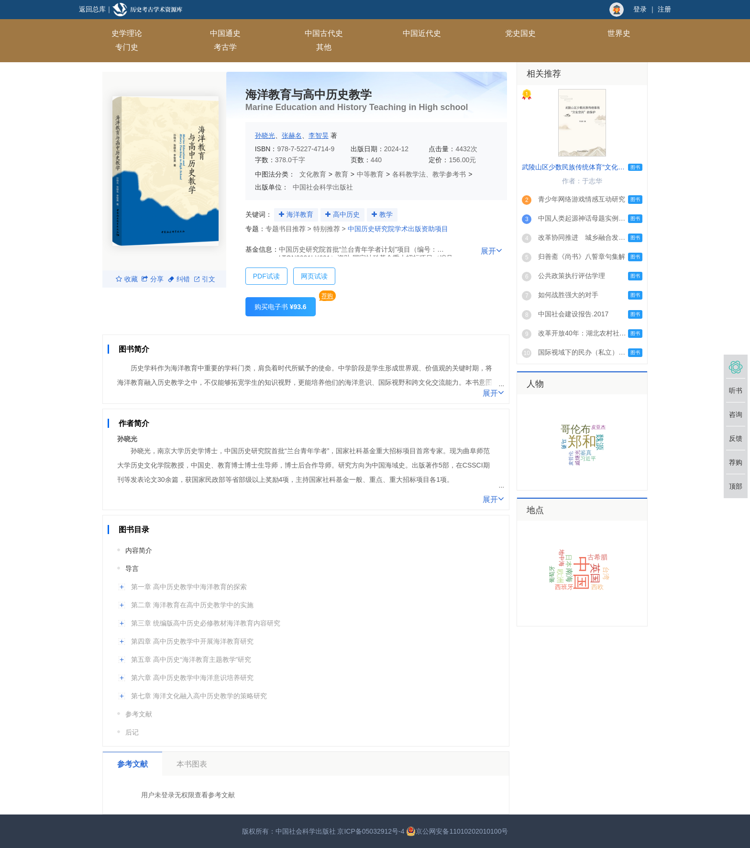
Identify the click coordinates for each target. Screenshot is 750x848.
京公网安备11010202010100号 (457, 831)
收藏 (127, 279)
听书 (735, 390)
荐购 (327, 295)
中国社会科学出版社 (323, 187)
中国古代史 (324, 33)
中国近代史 (422, 33)
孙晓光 (265, 135)
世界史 (618, 33)
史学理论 (126, 33)
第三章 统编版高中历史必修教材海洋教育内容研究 (205, 623)
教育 (341, 174)
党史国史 (520, 33)
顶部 (735, 486)
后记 (132, 732)
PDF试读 (266, 276)
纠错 (179, 279)
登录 (640, 9)
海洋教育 (300, 214)
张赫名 (292, 135)
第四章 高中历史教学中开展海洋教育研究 (192, 641)
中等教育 (370, 174)
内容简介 (138, 550)
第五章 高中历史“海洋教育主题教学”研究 (191, 659)
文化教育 (312, 174)
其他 (323, 47)
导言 (132, 568)
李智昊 (319, 135)
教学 (386, 214)
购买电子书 (280, 307)
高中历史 (346, 214)
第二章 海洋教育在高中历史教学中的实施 (192, 605)
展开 (491, 250)
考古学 (225, 47)
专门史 (126, 47)
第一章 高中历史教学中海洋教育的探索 (189, 587)
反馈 (735, 438)
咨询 (735, 414)
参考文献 (138, 714)
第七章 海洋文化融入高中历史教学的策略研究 (199, 696)
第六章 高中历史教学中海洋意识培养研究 (192, 677)
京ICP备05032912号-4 (370, 831)
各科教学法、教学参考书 (429, 174)
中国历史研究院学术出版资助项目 (398, 229)
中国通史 (225, 33)
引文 (204, 279)
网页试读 (314, 276)
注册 (664, 9)
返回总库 (92, 9)
